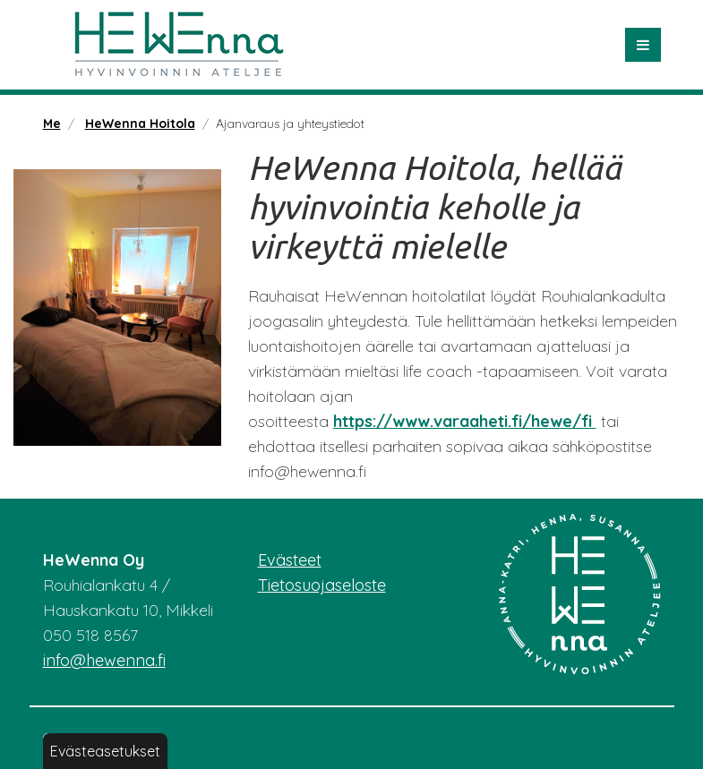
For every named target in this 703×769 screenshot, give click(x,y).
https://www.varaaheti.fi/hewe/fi (464, 421)
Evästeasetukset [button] (105, 751)
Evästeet (289, 560)
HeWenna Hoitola (140, 123)
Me (52, 123)
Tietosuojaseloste (322, 585)
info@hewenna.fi (104, 660)
